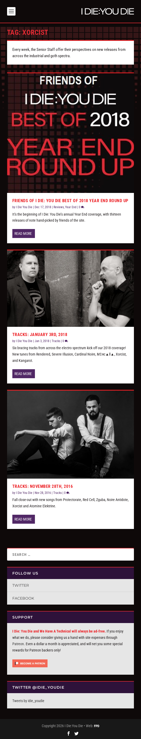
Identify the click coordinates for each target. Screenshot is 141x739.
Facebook (23, 598)
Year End (70, 207)
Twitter (20, 585)
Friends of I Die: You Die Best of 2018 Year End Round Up (70, 200)
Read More (23, 233)
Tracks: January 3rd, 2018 (39, 334)
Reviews (59, 207)
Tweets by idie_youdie (28, 701)
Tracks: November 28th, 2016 (42, 486)
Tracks (56, 341)
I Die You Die (24, 207)
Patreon (18, 644)
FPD (96, 726)
